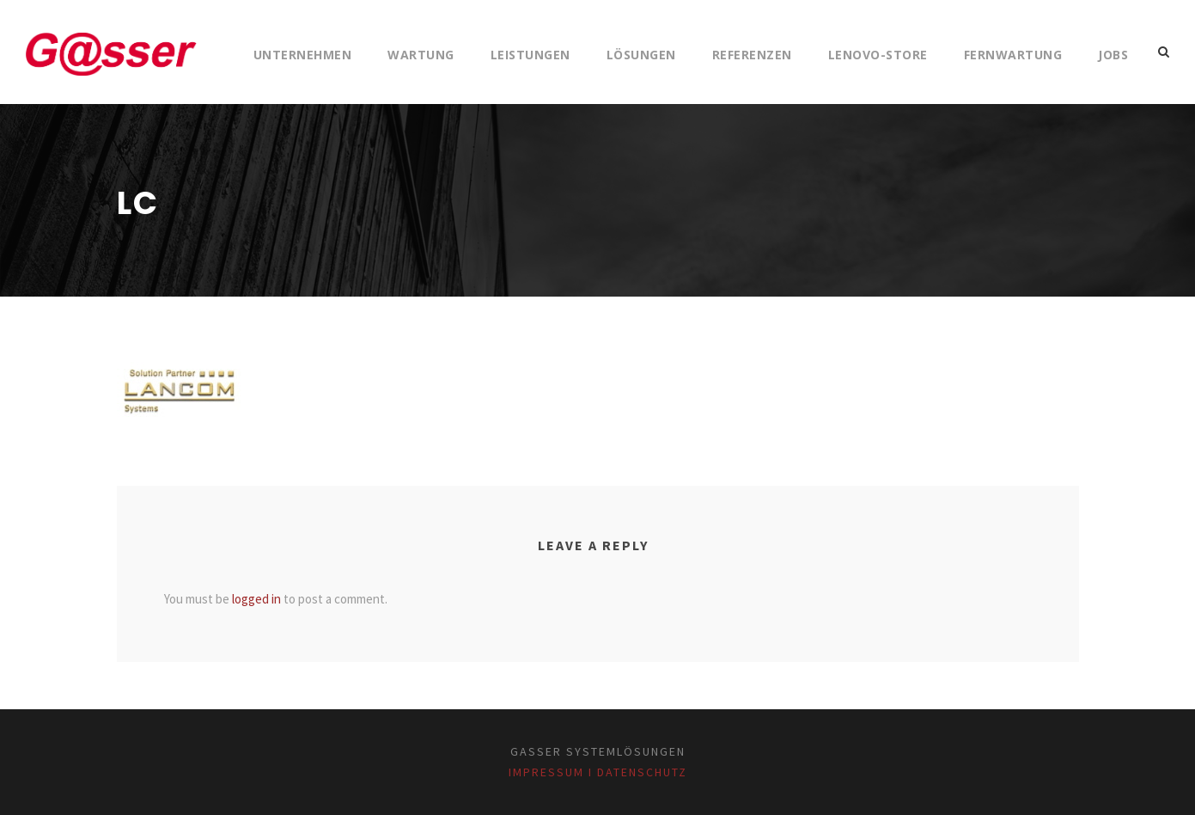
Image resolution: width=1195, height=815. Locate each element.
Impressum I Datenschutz (598, 772)
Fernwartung (1013, 54)
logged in (256, 599)
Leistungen (530, 54)
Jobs (1113, 54)
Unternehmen (302, 54)
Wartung (420, 54)
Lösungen (641, 54)
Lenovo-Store (878, 54)
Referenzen (752, 54)
